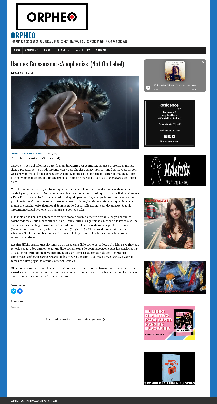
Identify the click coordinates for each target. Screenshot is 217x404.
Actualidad (31, 50)
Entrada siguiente (91, 319)
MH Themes (52, 400)
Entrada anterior (58, 319)
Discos (47, 50)
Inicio (16, 50)
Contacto (101, 50)
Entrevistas (63, 50)
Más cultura (82, 50)
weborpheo (36, 153)
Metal (29, 73)
